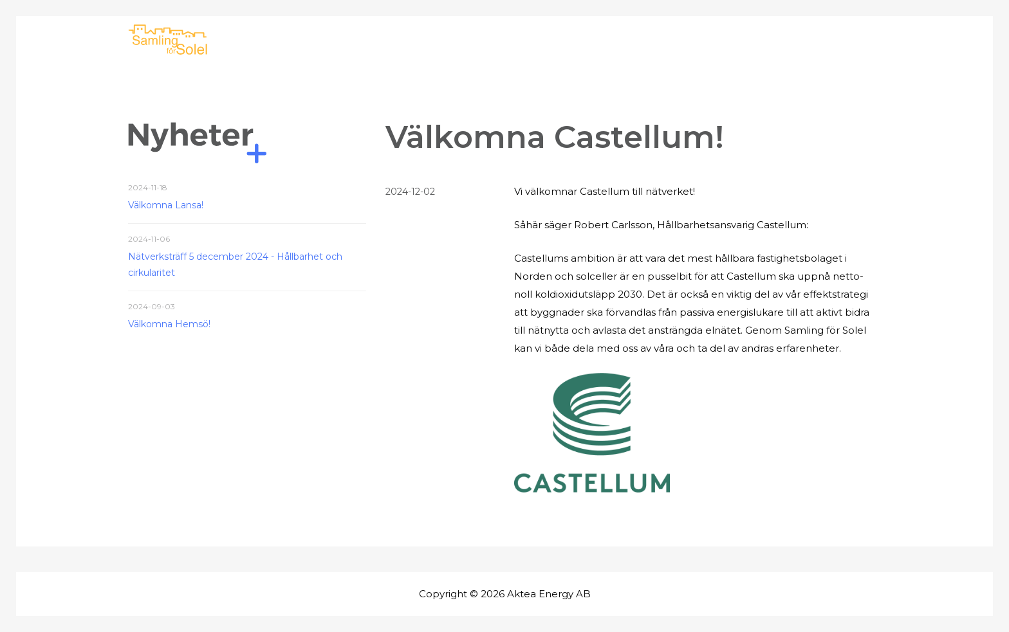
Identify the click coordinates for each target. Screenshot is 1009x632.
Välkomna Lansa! (165, 205)
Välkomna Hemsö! (169, 324)
